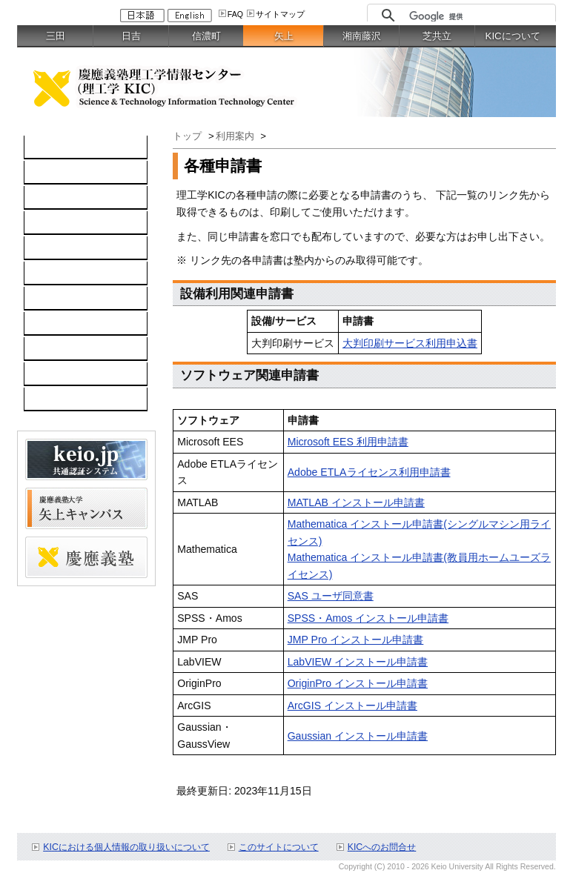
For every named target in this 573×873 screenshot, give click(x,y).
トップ (189, 136)
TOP (42, 147)
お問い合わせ (63, 324)
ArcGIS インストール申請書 (352, 705)
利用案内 (52, 299)
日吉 (131, 36)
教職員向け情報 (68, 399)
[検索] (478, 16)
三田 (55, 36)
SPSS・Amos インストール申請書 (368, 618)
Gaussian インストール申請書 (358, 736)
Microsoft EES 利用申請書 (348, 442)
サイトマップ (280, 14)
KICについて (513, 36)
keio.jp (47, 248)
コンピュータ (63, 173)
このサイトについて (279, 847)
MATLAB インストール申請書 (356, 502)
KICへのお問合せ (382, 847)
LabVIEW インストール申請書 (358, 662)
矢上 (284, 36)
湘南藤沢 (361, 36)
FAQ (235, 14)
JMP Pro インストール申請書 (356, 639)
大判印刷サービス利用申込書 (409, 343)
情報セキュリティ (73, 273)
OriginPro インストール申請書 (358, 683)
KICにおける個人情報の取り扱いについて (126, 847)
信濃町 (206, 36)
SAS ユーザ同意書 (331, 596)
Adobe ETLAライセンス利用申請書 (369, 472)
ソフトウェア (63, 223)
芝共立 (437, 36)
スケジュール (63, 349)
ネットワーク (63, 198)
